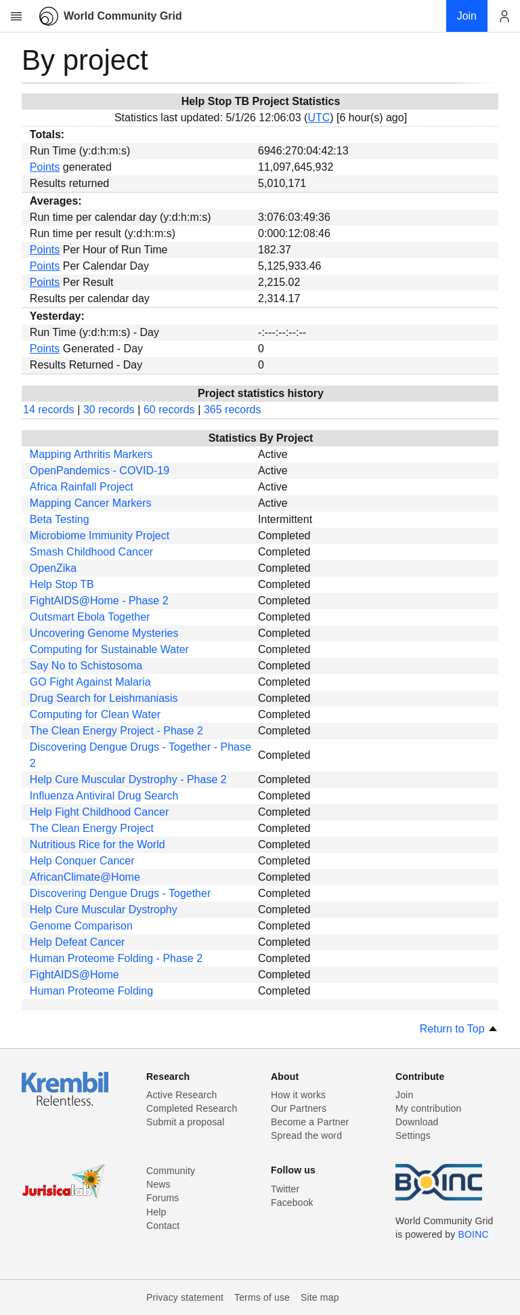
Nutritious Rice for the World (97, 844)
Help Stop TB (62, 584)
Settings (413, 1135)
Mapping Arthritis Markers (91, 454)
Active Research (181, 1094)
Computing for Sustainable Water (109, 649)
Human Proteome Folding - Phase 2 (116, 958)
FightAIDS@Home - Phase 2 (99, 600)
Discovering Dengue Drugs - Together (120, 893)
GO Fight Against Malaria (90, 682)
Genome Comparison (81, 926)
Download (417, 1121)
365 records (232, 409)
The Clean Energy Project (92, 828)
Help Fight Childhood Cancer (99, 812)
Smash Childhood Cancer (91, 552)
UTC (318, 117)
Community (170, 1170)
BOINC (473, 1234)
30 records (109, 409)
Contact (162, 1225)
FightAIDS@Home (74, 974)
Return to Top (459, 1029)
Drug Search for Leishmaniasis (104, 698)
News (158, 1184)
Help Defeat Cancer (77, 942)
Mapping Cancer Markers (91, 503)
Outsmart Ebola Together (90, 617)
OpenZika (53, 568)
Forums (162, 1197)
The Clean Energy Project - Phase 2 (116, 730)
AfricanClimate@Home (85, 877)
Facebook (292, 1202)
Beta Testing (59, 519)
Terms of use (262, 1297)
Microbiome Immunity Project (99, 535)
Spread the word (306, 1135)
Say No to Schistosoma (86, 665)
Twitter (285, 1189)
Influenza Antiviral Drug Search (104, 795)
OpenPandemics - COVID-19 (99, 470)
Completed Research (191, 1108)
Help (156, 1212)
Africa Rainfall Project (81, 487)
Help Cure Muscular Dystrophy (103, 909)
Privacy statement (184, 1297)
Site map (320, 1297)
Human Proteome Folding (91, 991)
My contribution (428, 1108)
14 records (48, 409)
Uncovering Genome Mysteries (104, 633)
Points (45, 167)
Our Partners (298, 1108)
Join (404, 1094)
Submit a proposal (185, 1121)
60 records (169, 409)
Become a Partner (310, 1121)
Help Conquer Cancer (82, 861)
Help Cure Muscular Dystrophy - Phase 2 (128, 779)
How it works (298, 1094)
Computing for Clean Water (95, 714)
